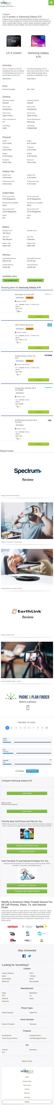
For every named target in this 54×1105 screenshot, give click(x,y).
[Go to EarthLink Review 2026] (27, 613)
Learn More (27, 793)
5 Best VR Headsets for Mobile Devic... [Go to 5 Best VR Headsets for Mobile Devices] (12, 542)
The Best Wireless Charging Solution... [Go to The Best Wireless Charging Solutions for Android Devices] (12, 588)
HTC (3, 996)
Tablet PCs (33, 1012)
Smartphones (6, 1035)
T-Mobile (33, 976)
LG (31, 996)
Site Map (27, 1097)
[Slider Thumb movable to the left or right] (12, 743)
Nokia (32, 998)
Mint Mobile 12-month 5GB (24, 294)
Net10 (32, 979)
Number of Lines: (27, 722)
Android (4, 1050)
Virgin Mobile (6, 979)
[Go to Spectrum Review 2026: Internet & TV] (27, 474)
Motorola (5, 998)
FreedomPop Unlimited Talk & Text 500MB (25, 389)
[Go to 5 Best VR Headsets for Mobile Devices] (27, 520)
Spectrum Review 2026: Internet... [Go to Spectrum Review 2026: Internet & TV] (10, 495)
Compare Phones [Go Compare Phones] (27, 851)
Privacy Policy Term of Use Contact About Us (27, 1087)
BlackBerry (33, 993)
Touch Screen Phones (9, 1038)
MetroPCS (5, 981)
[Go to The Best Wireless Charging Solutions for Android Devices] (27, 567)
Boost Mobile (34, 981)
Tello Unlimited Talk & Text (24, 325)
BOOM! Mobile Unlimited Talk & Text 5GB (26, 421)
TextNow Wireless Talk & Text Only (25, 357)
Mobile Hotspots (7, 1012)
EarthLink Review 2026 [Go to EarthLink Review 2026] (7, 635)
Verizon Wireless (8, 973)
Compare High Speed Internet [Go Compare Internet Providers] (27, 891)
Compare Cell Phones (6, 6)
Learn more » (6, 78)
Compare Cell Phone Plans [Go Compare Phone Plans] (27, 846)
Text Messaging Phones (38, 1038)
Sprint (4, 976)
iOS (3, 1052)
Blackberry (33, 1050)
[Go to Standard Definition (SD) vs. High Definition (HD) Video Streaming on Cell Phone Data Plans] (27, 660)
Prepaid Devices (35, 1035)
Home (27, 1077)
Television (33, 1024)
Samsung (5, 1001)
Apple (4, 993)
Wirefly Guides (27, 1061)
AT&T (31, 973)
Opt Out (27, 1102)
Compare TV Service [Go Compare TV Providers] (27, 885)
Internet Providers (8, 1024)
